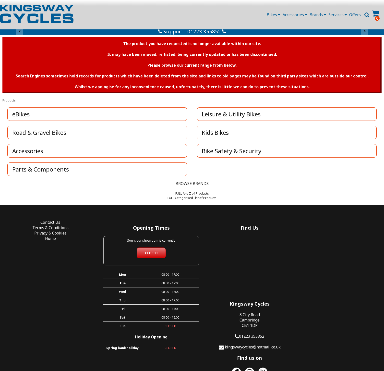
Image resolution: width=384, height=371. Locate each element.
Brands (318, 14)
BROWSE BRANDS (192, 185)
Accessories (295, 14)
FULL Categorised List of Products (192, 199)
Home (48, 240)
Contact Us (48, 223)
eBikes (21, 115)
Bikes (273, 14)
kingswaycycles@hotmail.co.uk (339, 272)
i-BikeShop (193, 358)
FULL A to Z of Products (192, 195)
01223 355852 (338, 261)
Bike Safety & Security (232, 152)
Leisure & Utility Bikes (231, 115)
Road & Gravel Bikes (39, 134)
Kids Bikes (215, 134)
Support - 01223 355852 (192, 32)
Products (9, 101)
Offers (355, 14)
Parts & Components (40, 171)
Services (337, 14)
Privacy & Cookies (48, 234)
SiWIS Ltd (241, 358)
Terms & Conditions (48, 229)
